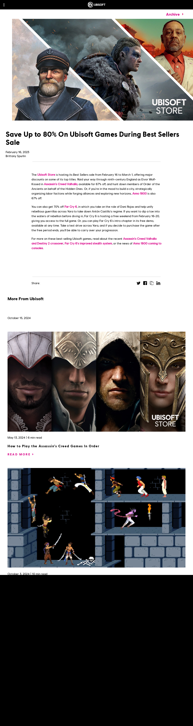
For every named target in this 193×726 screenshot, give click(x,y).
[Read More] (19, 454)
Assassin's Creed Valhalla (60, 184)
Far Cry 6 (70, 206)
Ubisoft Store (46, 174)
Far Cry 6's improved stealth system (88, 243)
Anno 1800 (139, 193)
